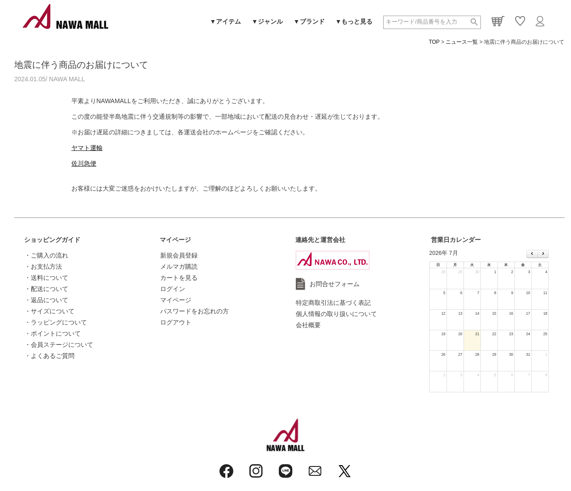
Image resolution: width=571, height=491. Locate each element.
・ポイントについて (53, 333)
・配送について (46, 288)
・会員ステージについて (59, 344)
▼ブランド (309, 21)
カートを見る (179, 277)
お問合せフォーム (335, 283)
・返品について (46, 300)
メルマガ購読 (179, 266)
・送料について (46, 277)
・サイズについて (49, 311)
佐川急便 (83, 163)
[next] (543, 254)
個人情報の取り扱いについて (336, 313)
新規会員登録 (179, 255)
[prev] (532, 254)
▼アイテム (225, 21)
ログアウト (175, 322)
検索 (474, 22)
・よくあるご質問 (49, 355)
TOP (434, 42)
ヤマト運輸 (87, 147)
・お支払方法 (43, 266)
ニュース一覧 (462, 42)
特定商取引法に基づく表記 (333, 302)
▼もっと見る (354, 21)
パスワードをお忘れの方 (194, 311)
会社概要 (308, 325)
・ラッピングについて (56, 322)
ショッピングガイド (52, 239)
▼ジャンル (267, 21)
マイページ (175, 239)
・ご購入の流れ (46, 255)
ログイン (172, 288)
